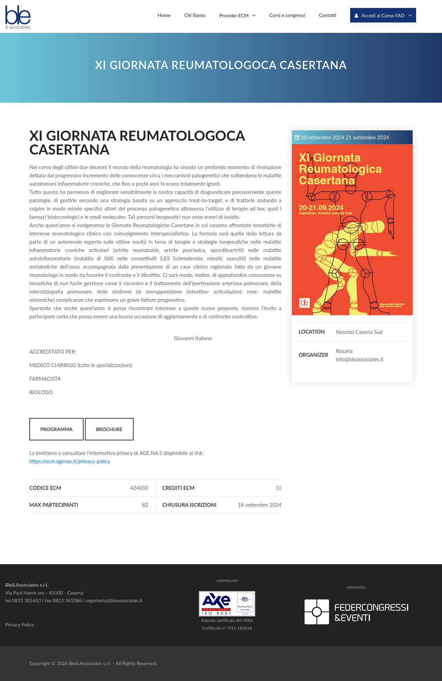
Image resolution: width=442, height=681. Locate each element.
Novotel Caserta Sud (359, 332)
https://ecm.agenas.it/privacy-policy (69, 461)
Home (163, 15)
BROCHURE (109, 429)
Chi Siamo (194, 15)
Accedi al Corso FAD (380, 15)
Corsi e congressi (287, 15)
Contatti (327, 15)
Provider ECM (234, 15)
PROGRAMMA (56, 429)
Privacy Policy (19, 624)
